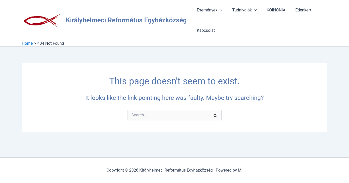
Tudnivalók (242, 10)
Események (209, 10)
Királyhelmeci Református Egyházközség (126, 20)
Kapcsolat (205, 30)
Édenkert (297, 10)
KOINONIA (271, 10)
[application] (219, 10)
